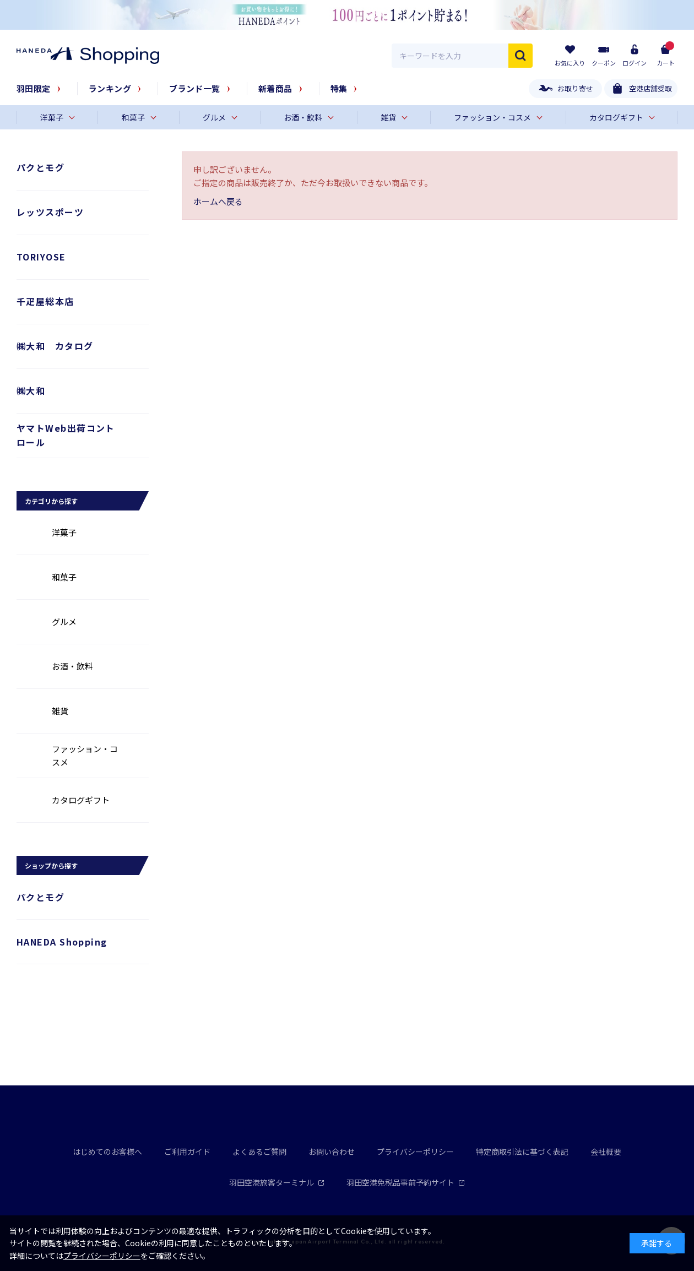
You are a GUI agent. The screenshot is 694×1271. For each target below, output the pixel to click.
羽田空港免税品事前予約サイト (405, 1182)
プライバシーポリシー (415, 1151)
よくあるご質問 (259, 1151)
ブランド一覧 (194, 88)
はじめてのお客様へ (107, 1151)
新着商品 (275, 88)
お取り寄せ (575, 88)
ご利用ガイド (187, 1151)
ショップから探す (51, 865)
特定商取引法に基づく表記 (522, 1151)
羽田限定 (34, 88)
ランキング (110, 88)
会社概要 (605, 1151)
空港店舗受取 (650, 88)
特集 (339, 88)
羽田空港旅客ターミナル (276, 1182)
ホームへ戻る (218, 201)
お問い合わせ (331, 1151)
